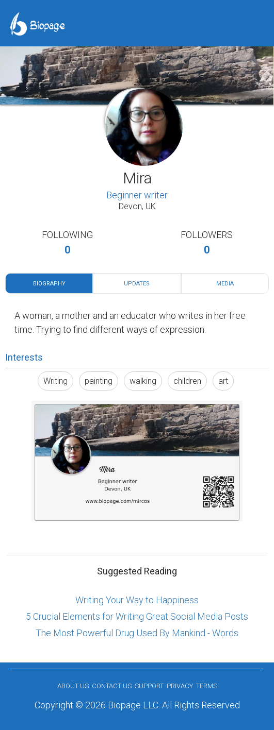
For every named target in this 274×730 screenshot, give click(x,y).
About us (73, 686)
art (223, 381)
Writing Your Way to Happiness (137, 600)
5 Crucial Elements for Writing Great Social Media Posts (137, 616)
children (187, 381)
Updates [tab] (137, 283)
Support (149, 686)
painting (98, 381)
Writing (55, 381)
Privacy (180, 686)
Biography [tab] (49, 283)
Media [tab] (225, 283)
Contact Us (112, 686)
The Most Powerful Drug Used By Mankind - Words (137, 632)
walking (143, 381)
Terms (206, 686)
